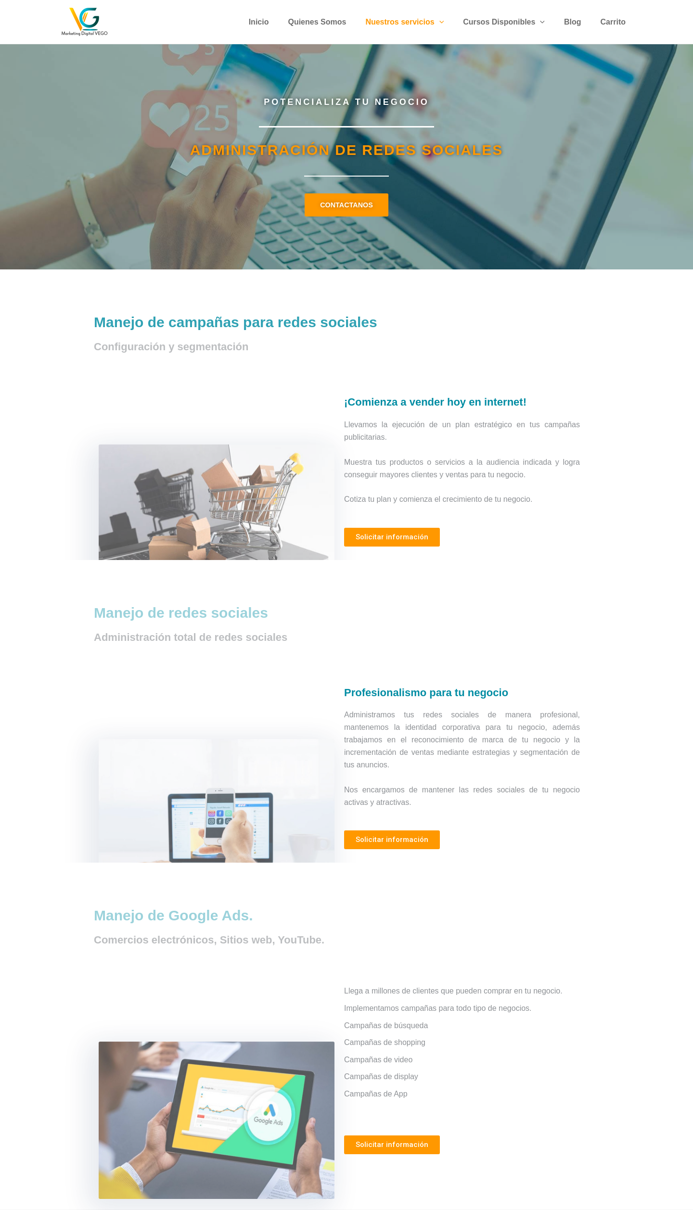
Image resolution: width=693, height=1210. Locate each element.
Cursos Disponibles (513, 22)
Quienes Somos (334, 22)
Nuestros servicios (418, 22)
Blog (578, 22)
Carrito (615, 22)
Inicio (280, 22)
